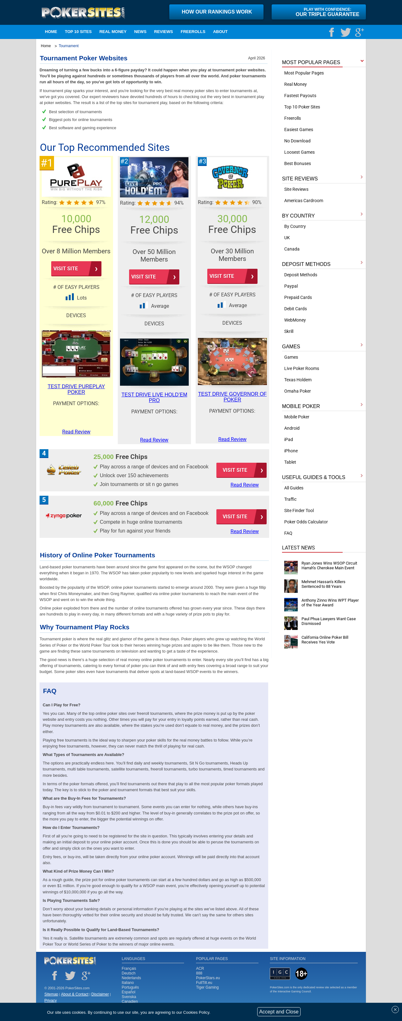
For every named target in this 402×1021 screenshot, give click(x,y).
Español (128, 992)
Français (129, 968)
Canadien (130, 1001)
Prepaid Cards (298, 297)
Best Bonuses (297, 163)
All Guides (293, 487)
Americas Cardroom (303, 200)
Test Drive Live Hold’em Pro (154, 397)
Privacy (50, 1000)
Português (130, 987)
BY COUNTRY (298, 215)
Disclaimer (100, 994)
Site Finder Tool (299, 510)
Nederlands (131, 978)
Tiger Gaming (207, 987)
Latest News (298, 548)
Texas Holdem (298, 379)
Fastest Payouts (300, 95)
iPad (288, 439)
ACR (200, 968)
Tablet (290, 462)
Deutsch (129, 973)
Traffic (290, 499)
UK (287, 237)
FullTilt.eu (204, 982)
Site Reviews (296, 189)
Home (51, 31)
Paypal (291, 286)
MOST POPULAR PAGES (311, 62)
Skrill (288, 331)
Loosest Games (299, 152)
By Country (295, 226)
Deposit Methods (300, 274)
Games (291, 357)
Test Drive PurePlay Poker (76, 389)
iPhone (291, 450)
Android (292, 428)
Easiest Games (298, 129)
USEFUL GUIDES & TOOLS (313, 477)
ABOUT (220, 31)
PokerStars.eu (208, 978)
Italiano (128, 982)
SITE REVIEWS (300, 178)
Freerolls (193, 31)
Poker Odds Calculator (306, 521)
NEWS (140, 31)
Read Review (245, 485)
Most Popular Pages (304, 72)
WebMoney (295, 320)
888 (199, 973)
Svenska (129, 997)
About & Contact (74, 994)
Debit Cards (295, 308)
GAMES (291, 346)
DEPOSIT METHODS (306, 264)
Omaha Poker (297, 391)
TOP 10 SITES (78, 31)
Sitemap (51, 994)
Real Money (112, 31)
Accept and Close (278, 1011)
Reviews (163, 31)
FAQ (288, 533)
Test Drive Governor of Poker (232, 396)
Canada (292, 248)
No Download (297, 140)
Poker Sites (70, 961)
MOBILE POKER (301, 406)
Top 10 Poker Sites (302, 106)
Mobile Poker (296, 416)
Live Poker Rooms (301, 368)
